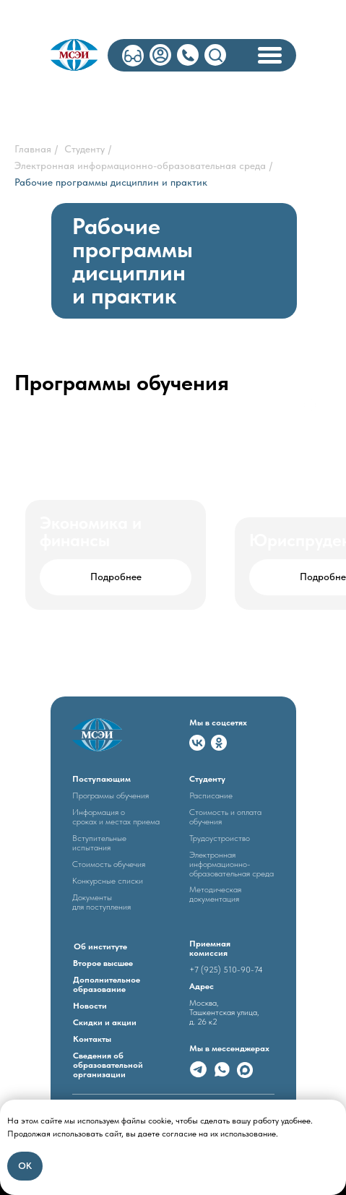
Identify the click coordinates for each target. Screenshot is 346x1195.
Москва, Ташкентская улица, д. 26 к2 (224, 1012)
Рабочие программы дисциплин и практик (110, 182)
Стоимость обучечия (108, 864)
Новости (90, 1006)
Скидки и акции (105, 1022)
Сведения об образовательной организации (108, 1065)
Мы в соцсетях (218, 722)
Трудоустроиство (219, 838)
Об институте (100, 946)
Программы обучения (110, 795)
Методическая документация (215, 894)
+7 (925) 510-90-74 (226, 970)
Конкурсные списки (107, 881)
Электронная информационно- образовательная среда (231, 864)
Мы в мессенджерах (229, 1048)
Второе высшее (103, 963)
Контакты (92, 1039)
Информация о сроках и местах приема (116, 817)
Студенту (84, 149)
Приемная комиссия (209, 948)
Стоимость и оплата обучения (225, 817)
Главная (32, 149)
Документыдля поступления (101, 902)
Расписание (211, 795)
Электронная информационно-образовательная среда (140, 165)
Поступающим (101, 779)
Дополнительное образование (106, 984)
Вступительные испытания (99, 843)
